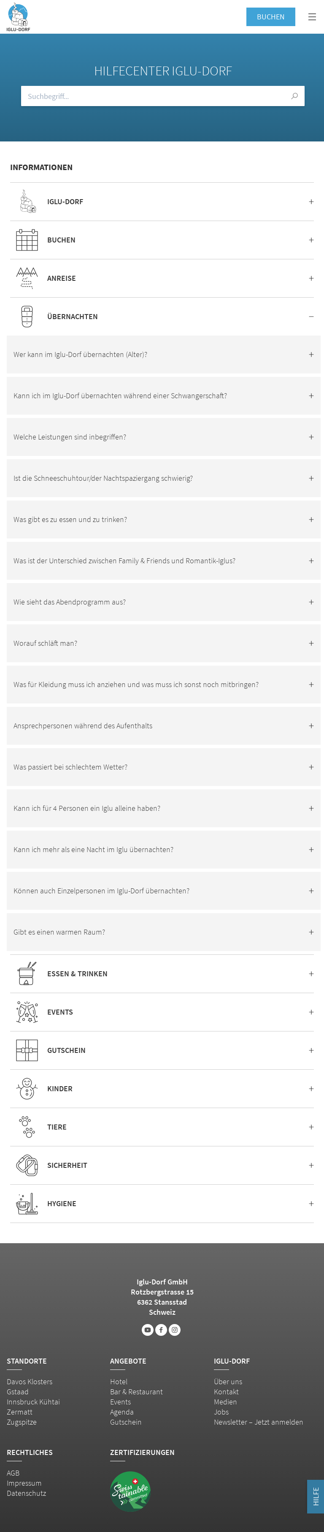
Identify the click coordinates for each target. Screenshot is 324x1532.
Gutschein (126, 1422)
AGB (13, 1473)
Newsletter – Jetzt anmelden (258, 1422)
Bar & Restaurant (136, 1391)
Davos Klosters (29, 1381)
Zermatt (19, 1412)
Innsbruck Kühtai (33, 1402)
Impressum (24, 1483)
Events (120, 1402)
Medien (225, 1402)
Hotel (118, 1381)
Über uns (228, 1381)
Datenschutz (26, 1493)
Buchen (271, 16)
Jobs (221, 1412)
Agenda (122, 1412)
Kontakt (226, 1391)
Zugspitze (22, 1422)
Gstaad (18, 1391)
